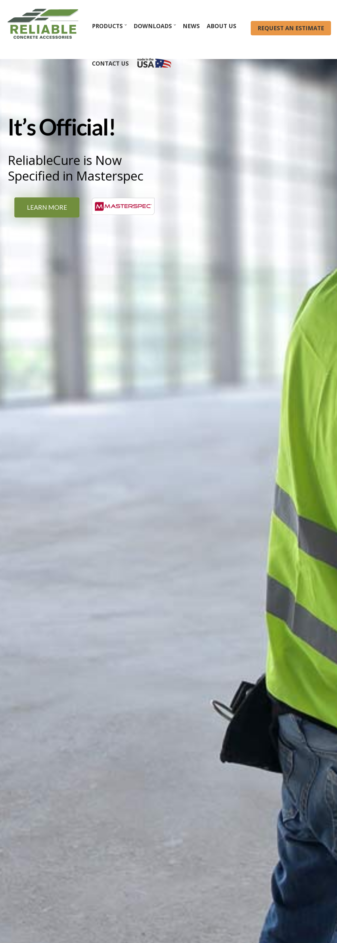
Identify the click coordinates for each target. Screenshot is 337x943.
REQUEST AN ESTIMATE (291, 28)
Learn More (47, 207)
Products (107, 26)
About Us (221, 26)
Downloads (153, 26)
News (191, 26)
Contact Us (110, 63)
